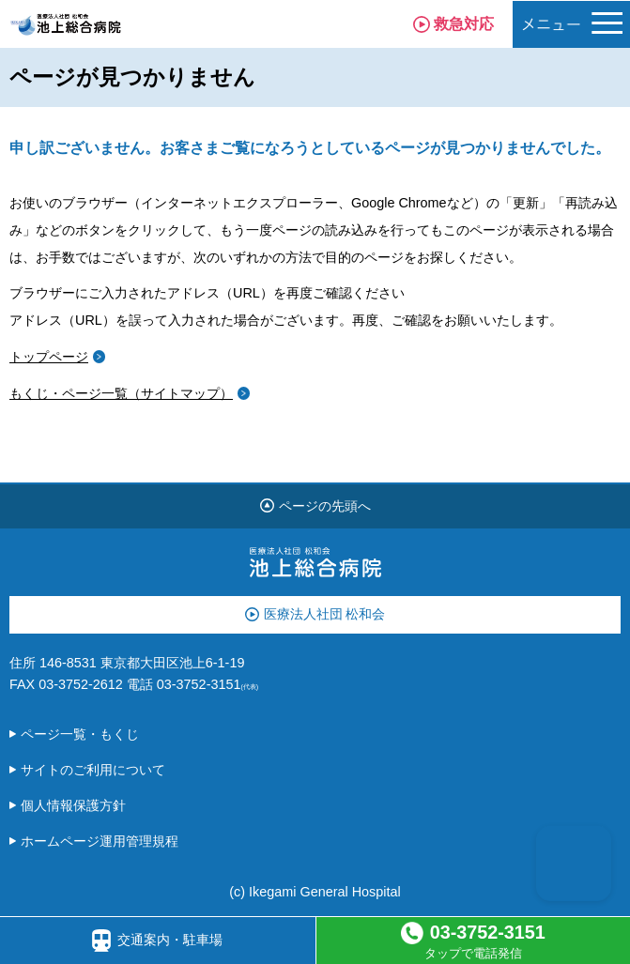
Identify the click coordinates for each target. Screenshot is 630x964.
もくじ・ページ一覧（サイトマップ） (121, 393)
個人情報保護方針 (73, 805)
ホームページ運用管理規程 (99, 841)
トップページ (48, 356)
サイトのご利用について (93, 769)
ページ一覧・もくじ (80, 734)
